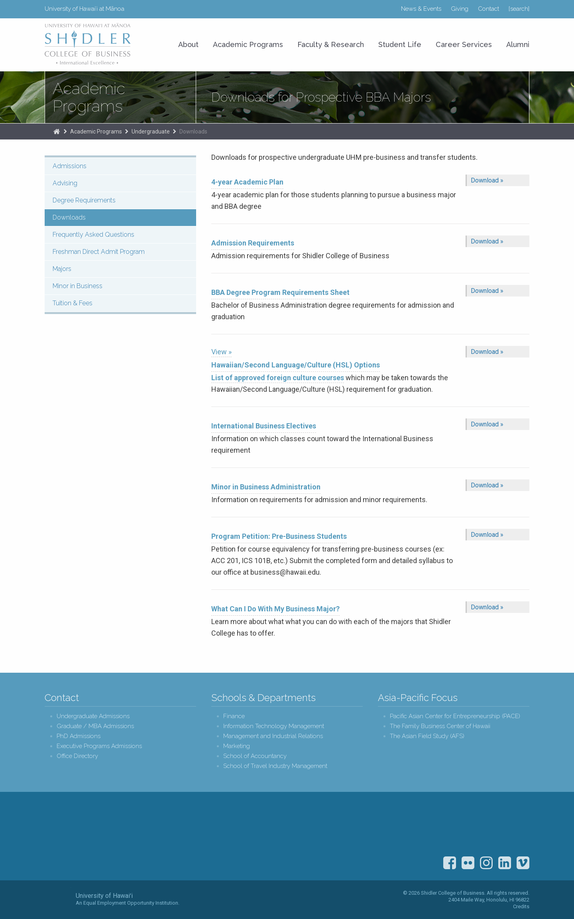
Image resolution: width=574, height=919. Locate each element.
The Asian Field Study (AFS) (427, 736)
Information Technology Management (273, 726)
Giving (459, 8)
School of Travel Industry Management (275, 766)
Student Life (399, 44)
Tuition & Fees (72, 303)
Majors (62, 269)
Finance (234, 716)
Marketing (236, 746)
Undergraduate (151, 131)
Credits (521, 906)
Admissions (69, 166)
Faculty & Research (330, 44)
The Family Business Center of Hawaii (440, 726)
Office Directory (77, 756)
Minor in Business (77, 286)
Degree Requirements (84, 200)
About (188, 44)
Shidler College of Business (111, 837)
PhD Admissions (78, 736)
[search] (519, 8)
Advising (65, 183)
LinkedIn (504, 862)
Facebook (449, 862)
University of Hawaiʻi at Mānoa (84, 8)
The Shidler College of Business (57, 131)
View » (221, 352)
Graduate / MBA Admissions (95, 726)
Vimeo (523, 862)
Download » (487, 180)
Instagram (486, 862)
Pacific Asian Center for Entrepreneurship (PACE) (455, 716)
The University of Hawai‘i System (58, 899)
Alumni (517, 44)
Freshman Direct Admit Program (99, 251)
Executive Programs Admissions (99, 746)
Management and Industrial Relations (273, 736)
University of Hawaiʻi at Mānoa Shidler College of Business (88, 44)
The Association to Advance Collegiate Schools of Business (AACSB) (514, 827)
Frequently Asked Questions (93, 234)
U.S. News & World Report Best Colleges (472, 827)
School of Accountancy (255, 756)
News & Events (421, 8)
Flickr (468, 862)
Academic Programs (89, 97)
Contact (488, 8)
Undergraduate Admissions (93, 716)
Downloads (193, 131)
